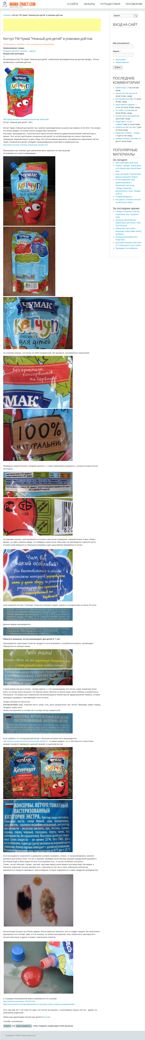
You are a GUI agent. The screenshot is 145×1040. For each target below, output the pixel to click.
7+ (4, 57)
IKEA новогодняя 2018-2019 (126, 163)
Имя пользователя (121, 43)
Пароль (117, 51)
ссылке (47, 1017)
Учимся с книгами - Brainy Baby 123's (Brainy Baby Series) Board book (128, 168)
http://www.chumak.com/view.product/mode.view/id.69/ (26, 119)
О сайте (72, 4)
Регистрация (120, 60)
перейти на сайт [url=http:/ (125, 127)
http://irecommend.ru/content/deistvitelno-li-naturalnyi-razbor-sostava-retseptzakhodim (39, 1004)
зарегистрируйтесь (23, 1026)
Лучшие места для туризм (125, 116)
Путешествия (110, 4)
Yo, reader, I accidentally (124, 110)
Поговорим (134, 4)
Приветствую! (121, 88)
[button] (115, 31)
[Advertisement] (56, 24)
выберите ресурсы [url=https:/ (127, 139)
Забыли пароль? (122, 62)
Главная (6, 15)
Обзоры (89, 4)
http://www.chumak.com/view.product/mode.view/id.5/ (25, 741)
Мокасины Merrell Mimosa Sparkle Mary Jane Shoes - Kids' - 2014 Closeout (128, 223)
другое (33, 51)
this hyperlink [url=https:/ (124, 99)
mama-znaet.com (22, 4)
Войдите (7, 1026)
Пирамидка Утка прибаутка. (126, 248)
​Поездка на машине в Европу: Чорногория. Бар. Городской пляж (127, 214)
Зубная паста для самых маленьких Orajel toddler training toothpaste (128, 231)
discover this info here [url (125, 93)
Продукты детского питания (15, 51)
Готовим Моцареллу (123, 197)
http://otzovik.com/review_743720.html (19, 1001)
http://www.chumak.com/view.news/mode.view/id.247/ (25, 145)
